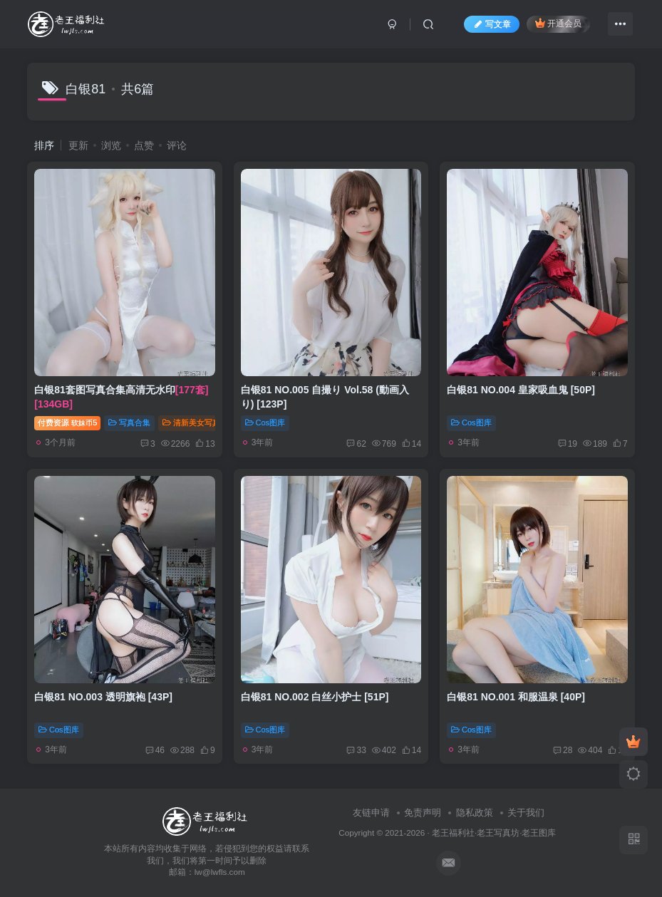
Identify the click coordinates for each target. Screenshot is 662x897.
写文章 (491, 24)
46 (155, 750)
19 (567, 444)
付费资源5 (67, 422)
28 (562, 750)
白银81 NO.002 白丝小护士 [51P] (315, 696)
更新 (78, 145)
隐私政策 (474, 812)
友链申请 (371, 812)
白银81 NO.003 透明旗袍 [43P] (103, 696)
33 (356, 750)
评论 (177, 145)
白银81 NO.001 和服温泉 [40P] (516, 696)
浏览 (111, 145)
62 (356, 444)
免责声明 (422, 812)
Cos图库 (265, 422)
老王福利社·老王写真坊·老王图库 (494, 832)
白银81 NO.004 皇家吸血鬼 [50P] (521, 389)
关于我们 (525, 812)
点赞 (144, 145)
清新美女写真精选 (199, 422)
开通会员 (558, 23)
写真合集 (129, 422)
